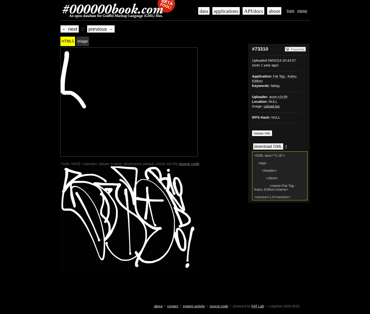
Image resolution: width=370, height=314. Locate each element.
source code (189, 164)
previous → (100, 29)
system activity (194, 306)
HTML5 (68, 41)
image (82, 41)
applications (226, 11)
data (204, 11)
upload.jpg (272, 106)
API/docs (253, 11)
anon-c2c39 (278, 97)
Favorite (297, 49)
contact (172, 306)
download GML (268, 146)
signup (302, 11)
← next (69, 29)
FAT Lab (257, 306)
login (290, 11)
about (274, 11)
